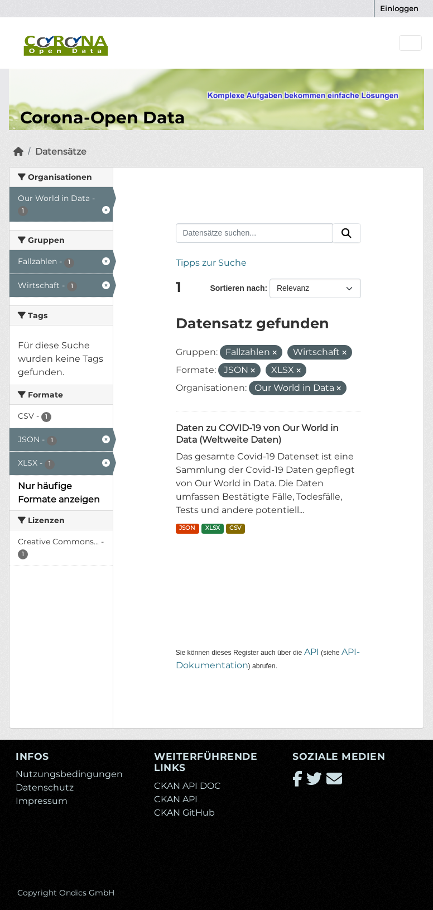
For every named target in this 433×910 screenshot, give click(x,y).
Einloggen (399, 8)
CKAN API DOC (187, 785)
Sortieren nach (237, 288)
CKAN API (176, 799)
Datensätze (60, 151)
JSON (187, 527)
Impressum (42, 801)
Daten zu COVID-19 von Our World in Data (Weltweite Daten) (257, 434)
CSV (235, 527)
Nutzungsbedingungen (69, 774)
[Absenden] (346, 233)
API (311, 651)
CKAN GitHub (184, 812)
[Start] (18, 151)
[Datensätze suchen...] (254, 233)
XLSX (212, 527)
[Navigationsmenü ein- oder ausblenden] (410, 43)
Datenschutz (45, 787)
